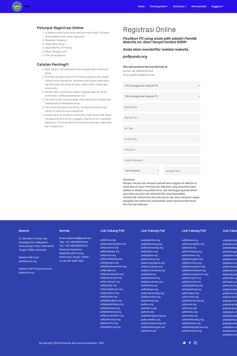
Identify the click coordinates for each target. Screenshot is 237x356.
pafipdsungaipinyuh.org (195, 320)
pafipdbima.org (149, 331)
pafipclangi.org (108, 330)
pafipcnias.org (108, 299)
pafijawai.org (189, 294)
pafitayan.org (189, 354)
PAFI (28, 7)
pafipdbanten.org (150, 286)
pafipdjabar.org (149, 301)
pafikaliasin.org (190, 286)
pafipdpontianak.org (193, 347)
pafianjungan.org (191, 324)
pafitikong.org (108, 284)
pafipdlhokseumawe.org (113, 311)
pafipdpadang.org (110, 352)
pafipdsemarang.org (152, 294)
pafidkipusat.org (27, 279)
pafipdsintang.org (192, 309)
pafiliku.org (147, 350)
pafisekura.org (149, 354)
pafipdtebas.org (149, 347)
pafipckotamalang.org (153, 316)
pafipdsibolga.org (109, 296)
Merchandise (197, 7)
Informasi (177, 7)
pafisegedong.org (191, 335)
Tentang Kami (157, 7)
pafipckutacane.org (111, 322)
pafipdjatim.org (149, 298)
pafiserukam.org (191, 301)
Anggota (215, 7)
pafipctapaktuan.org (111, 333)
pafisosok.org (189, 350)
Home (140, 7)
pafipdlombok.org (150, 324)
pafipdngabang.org (192, 331)
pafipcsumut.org (109, 292)
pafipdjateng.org (150, 305)
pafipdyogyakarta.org (153, 309)
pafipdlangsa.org (109, 307)
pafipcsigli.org (108, 314)
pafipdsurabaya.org (151, 313)
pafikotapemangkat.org (113, 288)
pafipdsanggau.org (192, 305)
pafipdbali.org (148, 320)
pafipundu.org (26, 291)
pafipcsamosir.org (110, 326)
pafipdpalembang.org (112, 348)
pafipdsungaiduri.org (193, 313)
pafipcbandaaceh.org (112, 318)
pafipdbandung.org (151, 290)
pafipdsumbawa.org (152, 328)
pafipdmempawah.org (194, 316)
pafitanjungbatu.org (193, 290)
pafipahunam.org (191, 328)
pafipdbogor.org (149, 335)
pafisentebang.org (192, 298)
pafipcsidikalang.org (111, 303)
